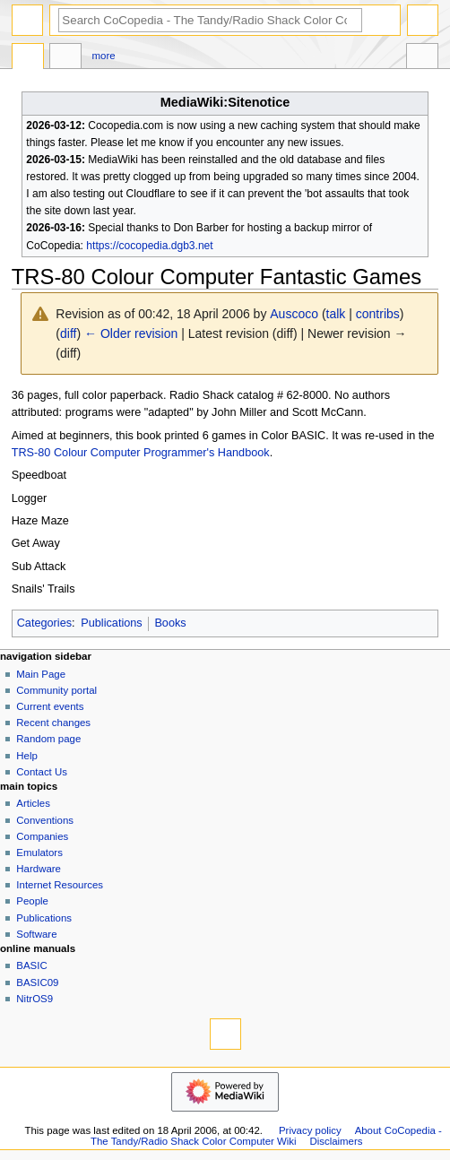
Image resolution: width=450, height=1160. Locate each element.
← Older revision (130, 333)
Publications (111, 623)
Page (28, 58)
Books (170, 623)
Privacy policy (310, 1130)
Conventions (45, 820)
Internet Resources (59, 884)
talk (336, 314)
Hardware (38, 868)
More (104, 55)
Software (36, 934)
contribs (378, 314)
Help (27, 755)
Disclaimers (335, 1141)
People (32, 901)
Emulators (39, 852)
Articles (33, 803)
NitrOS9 (34, 998)
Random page (48, 738)
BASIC (31, 965)
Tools (422, 58)
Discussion (65, 58)
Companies (42, 836)
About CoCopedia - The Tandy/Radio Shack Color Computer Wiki (266, 1136)
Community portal (56, 690)
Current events (49, 706)
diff (68, 333)
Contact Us (41, 771)
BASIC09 (37, 982)
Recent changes (53, 722)
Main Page (40, 674)
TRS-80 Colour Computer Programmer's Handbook (141, 452)
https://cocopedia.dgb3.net (149, 245)
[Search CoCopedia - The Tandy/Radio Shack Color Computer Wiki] (210, 20)
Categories (44, 623)
